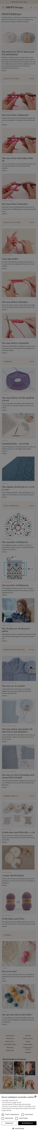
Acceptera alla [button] (27, 1123)
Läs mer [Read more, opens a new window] (9, 1110)
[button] (19, 1128)
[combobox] (35, 1096)
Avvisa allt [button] (9, 1123)
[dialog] (19, 1113)
